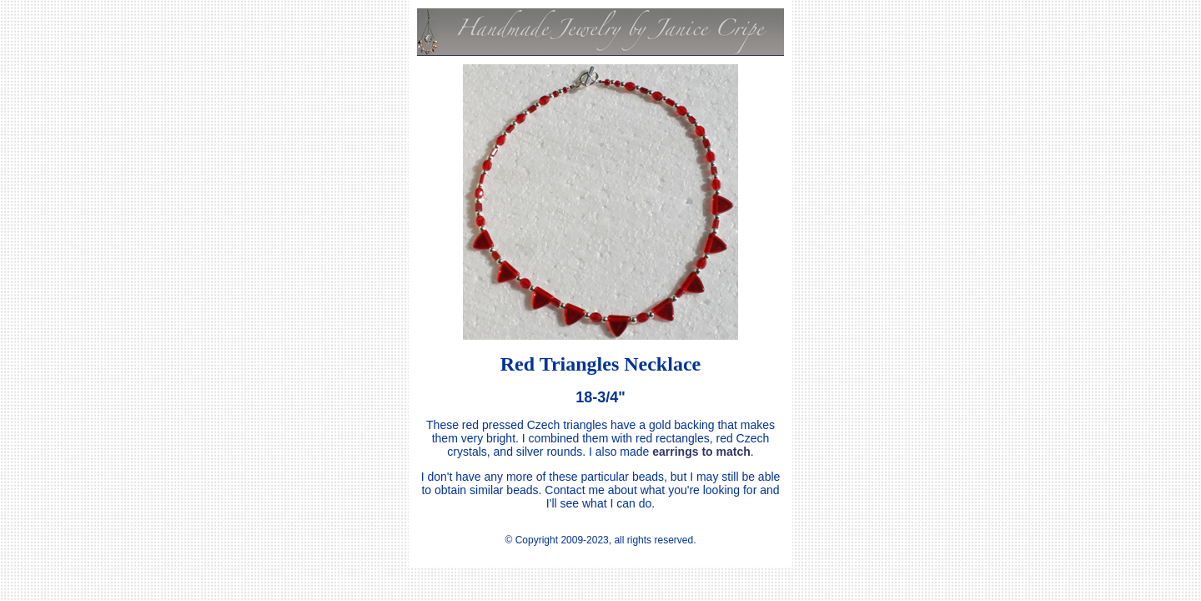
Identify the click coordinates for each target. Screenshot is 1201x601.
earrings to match (701, 451)
